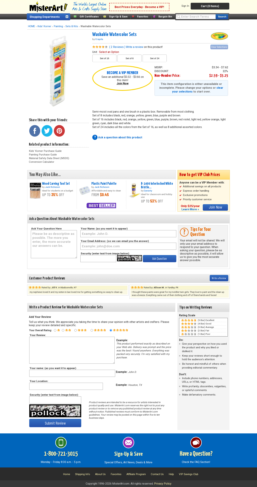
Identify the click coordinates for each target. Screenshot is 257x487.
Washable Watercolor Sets (114, 34)
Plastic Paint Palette (103, 183)
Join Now (122, 83)
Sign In (185, 5)
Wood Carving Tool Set (56, 183)
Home (66, 474)
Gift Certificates (89, 16)
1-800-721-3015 (61, 454)
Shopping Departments (45, 17)
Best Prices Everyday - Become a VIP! (139, 7)
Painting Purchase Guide (43, 154)
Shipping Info (82, 474)
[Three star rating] (75, 330)
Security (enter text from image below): (105, 253)
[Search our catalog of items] (222, 16)
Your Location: (38, 381)
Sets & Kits (71, 26)
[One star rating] (55, 330)
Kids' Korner (44, 26)
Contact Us (157, 474)
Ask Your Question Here (46, 228)
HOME (31, 26)
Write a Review (219, 278)
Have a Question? (196, 454)
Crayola (99, 39)
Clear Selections (219, 46)
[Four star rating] (91, 330)
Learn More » (190, 209)
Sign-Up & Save (118, 16)
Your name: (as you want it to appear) (52, 368)
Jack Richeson (52, 187)
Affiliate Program (136, 474)
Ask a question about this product (120, 137)
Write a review (134, 47)
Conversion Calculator (41, 161)
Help (171, 474)
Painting (58, 26)
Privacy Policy (162, 483)
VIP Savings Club (188, 474)
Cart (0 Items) (210, 6)
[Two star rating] (63, 330)
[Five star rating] (110, 330)
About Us (100, 474)
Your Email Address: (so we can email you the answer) (115, 241)
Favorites (142, 16)
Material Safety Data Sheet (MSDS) (49, 158)
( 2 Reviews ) (117, 47)
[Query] (196, 16)
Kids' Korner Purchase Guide (45, 151)
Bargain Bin (165, 16)
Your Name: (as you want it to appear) (104, 228)
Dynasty (148, 190)
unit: (105, 52)
